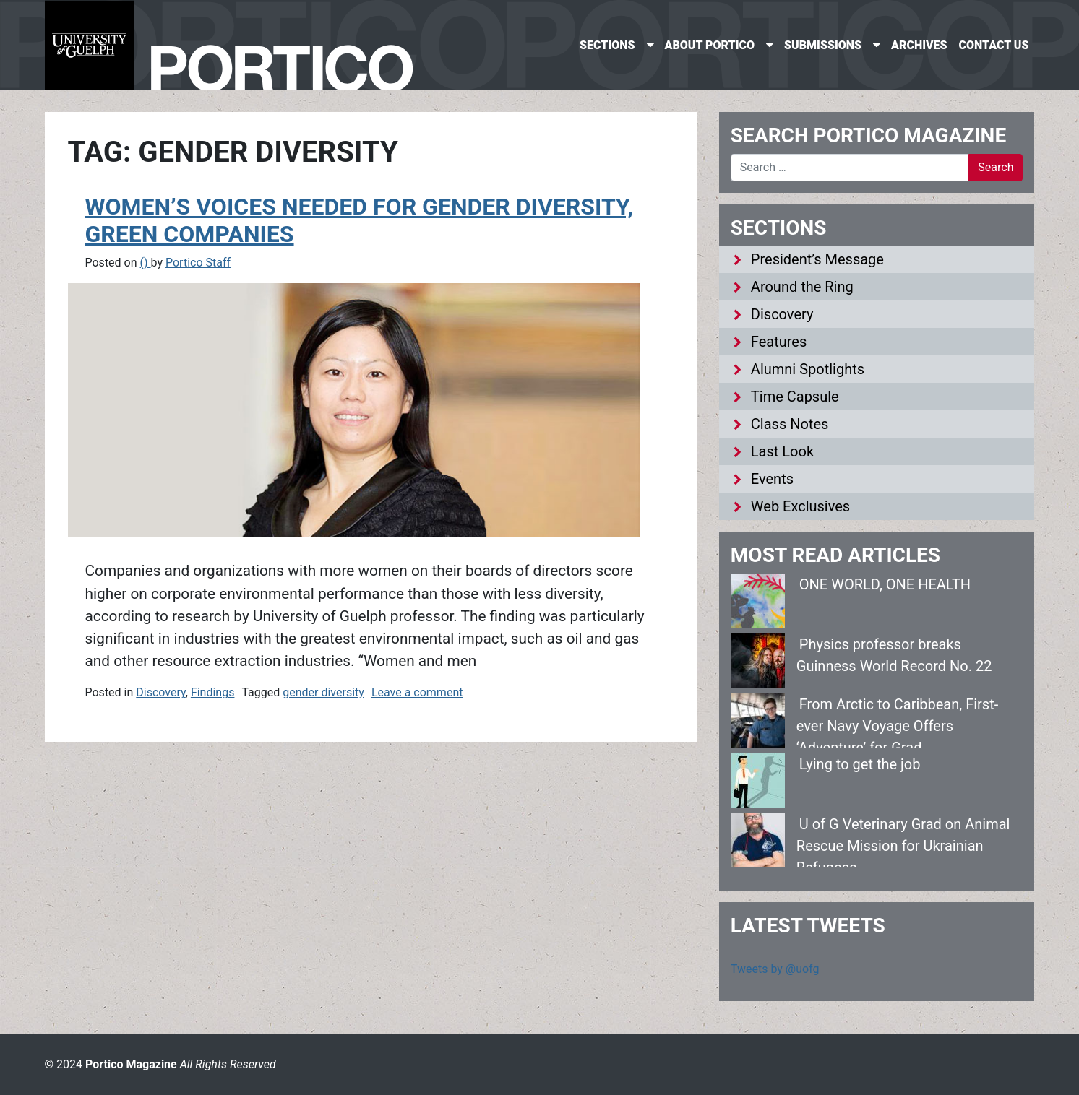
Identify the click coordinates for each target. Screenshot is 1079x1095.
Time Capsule (795, 396)
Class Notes (790, 424)
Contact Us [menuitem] (994, 45)
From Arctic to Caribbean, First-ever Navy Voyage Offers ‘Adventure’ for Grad (897, 726)
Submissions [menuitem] (822, 45)
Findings (213, 692)
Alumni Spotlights (807, 369)
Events (772, 479)
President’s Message (817, 259)
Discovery (160, 692)
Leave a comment (417, 692)
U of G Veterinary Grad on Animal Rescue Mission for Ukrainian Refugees (903, 845)
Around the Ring (802, 286)
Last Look (782, 451)
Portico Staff (198, 262)
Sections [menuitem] (607, 45)
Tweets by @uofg (775, 969)
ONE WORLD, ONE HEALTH (885, 584)
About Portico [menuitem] (710, 45)
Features (779, 341)
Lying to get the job (860, 764)
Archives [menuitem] (919, 45)
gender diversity (323, 692)
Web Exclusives (800, 506)
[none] (616, 45)
